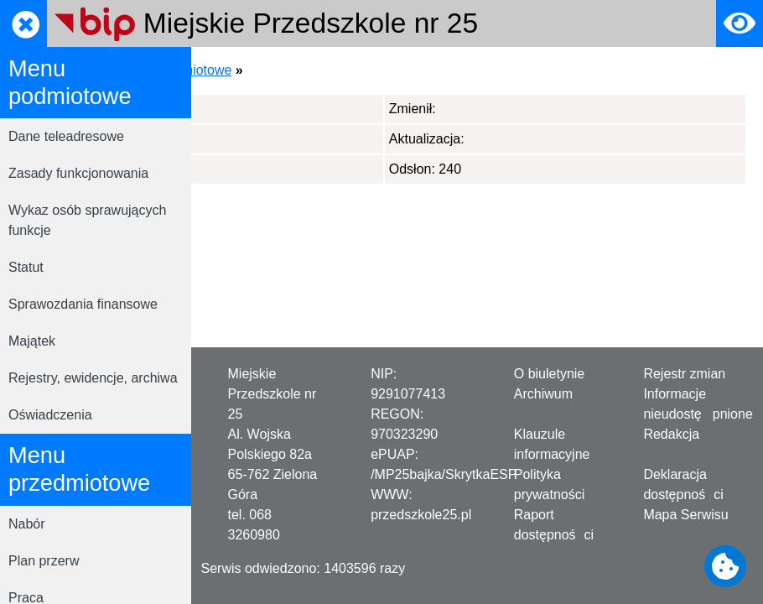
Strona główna (250, 70)
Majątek (31, 341)
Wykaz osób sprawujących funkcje (87, 220)
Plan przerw (43, 561)
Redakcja (671, 434)
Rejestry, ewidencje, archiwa (93, 378)
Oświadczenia (50, 415)
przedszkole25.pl (421, 515)
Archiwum (543, 394)
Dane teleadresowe (66, 136)
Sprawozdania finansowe (83, 304)
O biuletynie (549, 374)
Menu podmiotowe (363, 70)
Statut (26, 267)
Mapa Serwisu (685, 515)
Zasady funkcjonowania (78, 173)
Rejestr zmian (684, 374)
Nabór (26, 524)
